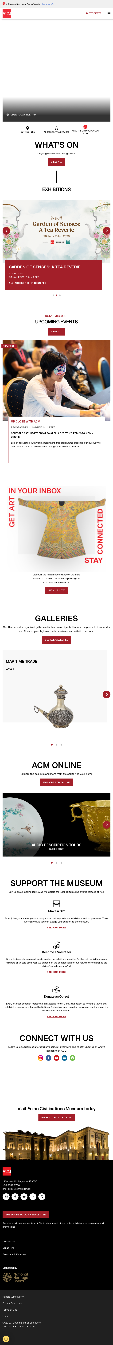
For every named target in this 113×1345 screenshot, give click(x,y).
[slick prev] (6, 231)
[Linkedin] (33, 1241)
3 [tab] (60, 295)
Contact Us (9, 1286)
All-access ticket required (27, 282)
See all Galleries (56, 639)
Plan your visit (20, 84)
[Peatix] (42, 1241)
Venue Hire (8, 1292)
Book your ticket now (56, 1162)
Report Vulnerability (13, 1341)
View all (56, 161)
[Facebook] (15, 1241)
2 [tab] (56, 295)
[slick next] (106, 231)
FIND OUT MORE (56, 927)
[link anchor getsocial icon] (40, 1058)
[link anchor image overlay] (56, 231)
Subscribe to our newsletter (26, 1259)
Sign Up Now (56, 590)
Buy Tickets (93, 13)
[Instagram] (6, 1241)
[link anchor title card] (45, 266)
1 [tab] (53, 295)
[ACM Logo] (7, 1214)
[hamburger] (109, 13)
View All (56, 331)
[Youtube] (24, 1241)
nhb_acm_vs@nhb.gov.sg (17, 1233)
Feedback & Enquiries (14, 1299)
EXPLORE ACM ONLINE (56, 782)
